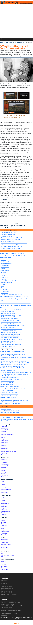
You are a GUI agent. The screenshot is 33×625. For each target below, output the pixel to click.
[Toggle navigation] (3, 39)
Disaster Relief (4, 293)
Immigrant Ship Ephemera (6, 429)
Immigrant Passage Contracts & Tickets (8, 451)
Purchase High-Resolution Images (8, 589)
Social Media (4, 615)
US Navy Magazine (5, 465)
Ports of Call (3, 432)
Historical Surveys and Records (8, 280)
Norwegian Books (4, 547)
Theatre (3, 287)
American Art (4, 289)
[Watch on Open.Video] (9, 112)
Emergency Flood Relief (7, 382)
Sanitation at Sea (4, 446)
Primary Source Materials (6, 586)
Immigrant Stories (4, 487)
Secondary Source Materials (7, 588)
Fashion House (4, 512)
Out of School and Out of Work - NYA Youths (11, 315)
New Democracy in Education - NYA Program (12, 339)
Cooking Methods (4, 523)
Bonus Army (3, 472)
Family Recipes (4, 525)
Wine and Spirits (4, 534)
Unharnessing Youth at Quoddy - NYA (10, 330)
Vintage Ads (3, 530)
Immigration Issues (4, 490)
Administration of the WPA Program (9, 394)
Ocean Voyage (4, 426)
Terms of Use (4, 583)
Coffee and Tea (4, 520)
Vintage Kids (3, 497)
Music (2, 286)
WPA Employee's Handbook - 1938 (9, 244)
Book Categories (4, 539)
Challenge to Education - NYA (8, 346)
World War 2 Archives (5, 475)
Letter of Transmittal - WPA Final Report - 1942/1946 (13, 388)
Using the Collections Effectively (8, 604)
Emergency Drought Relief (7, 384)
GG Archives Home (4, 42)
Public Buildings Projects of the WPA (10, 377)
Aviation (3, 268)
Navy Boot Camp (4, 467)
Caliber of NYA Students (7, 342)
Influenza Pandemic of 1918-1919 (7, 555)
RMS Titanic (3, 431)
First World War (4, 468)
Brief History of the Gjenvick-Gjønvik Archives (11, 610)
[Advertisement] (16, 21)
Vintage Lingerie (4, 509)
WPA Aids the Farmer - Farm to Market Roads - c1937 (14, 243)
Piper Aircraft (3, 567)
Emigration (3, 484)
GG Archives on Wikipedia (6, 592)
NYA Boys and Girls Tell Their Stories (10, 336)
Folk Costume (4, 500)
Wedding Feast (4, 533)
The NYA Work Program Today (8, 316)
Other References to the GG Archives (9, 613)
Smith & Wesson (4, 569)
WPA (2, 553)
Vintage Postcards (4, 442)
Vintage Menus (4, 439)
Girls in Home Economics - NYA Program (11, 322)
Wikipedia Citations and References (8, 594)
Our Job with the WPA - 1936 (8, 234)
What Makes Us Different (6, 591)
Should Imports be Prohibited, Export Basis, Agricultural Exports (16, 362)
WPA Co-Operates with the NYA (8, 327)
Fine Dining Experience (5, 526)
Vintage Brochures (4, 440)
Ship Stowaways (4, 448)
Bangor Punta (3, 561)
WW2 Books (3, 476)
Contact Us (3, 585)
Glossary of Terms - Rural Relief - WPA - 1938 (12, 417)
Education (3, 272)
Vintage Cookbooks (5, 531)
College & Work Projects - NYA (8, 341)
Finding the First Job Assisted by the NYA (11, 332)
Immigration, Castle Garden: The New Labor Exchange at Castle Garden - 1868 (16, 101)
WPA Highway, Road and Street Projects (10, 375)
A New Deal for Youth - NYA (7, 311)
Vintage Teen (3, 501)
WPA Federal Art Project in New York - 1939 (11, 246)
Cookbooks (3, 541)
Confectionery (4, 522)
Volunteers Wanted (5, 609)
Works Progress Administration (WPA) (17, 42)
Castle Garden (4, 481)
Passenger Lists (4, 453)
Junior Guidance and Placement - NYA (10, 334)
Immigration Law (4, 492)
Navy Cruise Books (5, 464)
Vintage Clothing (4, 505)
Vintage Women (4, 506)
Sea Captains (3, 435)
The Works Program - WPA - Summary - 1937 (12, 239)
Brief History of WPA (6, 409)
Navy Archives (4, 459)
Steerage (3, 454)
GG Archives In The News (6, 607)
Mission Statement (5, 612)
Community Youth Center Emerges (9, 323)
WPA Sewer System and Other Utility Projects (12, 379)
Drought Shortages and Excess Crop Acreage (12, 366)
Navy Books (3, 461)
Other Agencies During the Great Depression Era (13, 294)
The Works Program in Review (8, 370)
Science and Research (6, 282)
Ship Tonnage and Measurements (7, 434)
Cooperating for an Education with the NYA (11, 329)
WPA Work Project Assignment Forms (10, 412)
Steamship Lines (4, 428)
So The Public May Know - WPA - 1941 (10, 248)
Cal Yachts (3, 563)
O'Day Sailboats (4, 566)
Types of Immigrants (5, 486)
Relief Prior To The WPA (7, 390)
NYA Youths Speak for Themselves (9, 337)
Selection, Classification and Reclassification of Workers (14, 400)
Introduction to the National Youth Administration (12, 309)
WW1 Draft (3, 473)
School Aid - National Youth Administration (11, 344)
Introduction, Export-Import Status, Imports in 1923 (13, 354)
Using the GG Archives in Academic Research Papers (12, 605)
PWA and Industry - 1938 (7, 236)
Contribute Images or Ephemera (8, 601)
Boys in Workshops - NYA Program (9, 318)
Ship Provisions (4, 445)
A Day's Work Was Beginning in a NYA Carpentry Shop (14, 325)
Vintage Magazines (5, 548)
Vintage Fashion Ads (5, 503)
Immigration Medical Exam (6, 489)
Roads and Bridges (5, 261)
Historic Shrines (5, 270)
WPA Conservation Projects (7, 381)
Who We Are (4, 580)
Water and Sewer (5, 267)
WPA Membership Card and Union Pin (10, 410)
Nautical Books (4, 545)
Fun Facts (3, 450)
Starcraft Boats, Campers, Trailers (7, 570)
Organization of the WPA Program (9, 392)
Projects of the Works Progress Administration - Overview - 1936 (16, 372)
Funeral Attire (3, 514)
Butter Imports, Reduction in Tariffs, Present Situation (13, 361)
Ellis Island (3, 483)
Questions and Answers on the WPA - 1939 (11, 237)
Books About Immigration (6, 544)
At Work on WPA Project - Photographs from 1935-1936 (14, 374)
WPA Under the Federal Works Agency (10, 395)
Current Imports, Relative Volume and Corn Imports (13, 355)
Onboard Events (4, 443)
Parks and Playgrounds (6, 263)
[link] (5, 101)
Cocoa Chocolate (4, 519)
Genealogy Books (4, 542)
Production (3, 279)
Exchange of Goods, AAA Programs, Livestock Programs (14, 364)
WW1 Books (3, 470)
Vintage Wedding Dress (5, 511)
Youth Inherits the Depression (8, 313)
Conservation (4, 277)
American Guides (5, 291)
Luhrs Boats (3, 564)
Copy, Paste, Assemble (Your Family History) (10, 602)
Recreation (3, 284)
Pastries (2, 528)
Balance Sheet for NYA (6, 348)
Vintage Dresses (4, 508)
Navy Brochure (4, 462)
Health (2, 273)
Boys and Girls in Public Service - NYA (10, 320)
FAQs (2, 556)
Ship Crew (3, 437)
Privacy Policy (4, 581)
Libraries (3, 275)
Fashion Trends (4, 498)
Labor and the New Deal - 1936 (8, 232)
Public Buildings (5, 265)
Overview (3, 260)
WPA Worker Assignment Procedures (10, 402)
